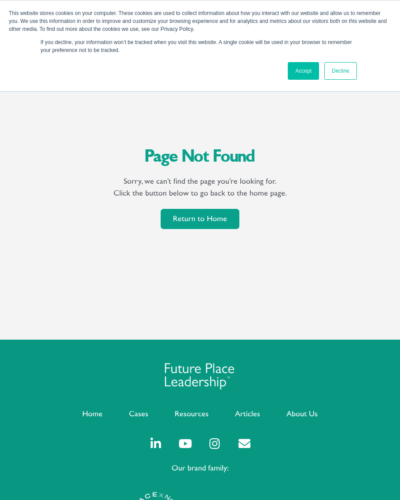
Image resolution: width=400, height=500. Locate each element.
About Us (302, 414)
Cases (138, 414)
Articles (247, 414)
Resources (192, 414)
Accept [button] (303, 71)
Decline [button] (340, 71)
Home (92, 414)
